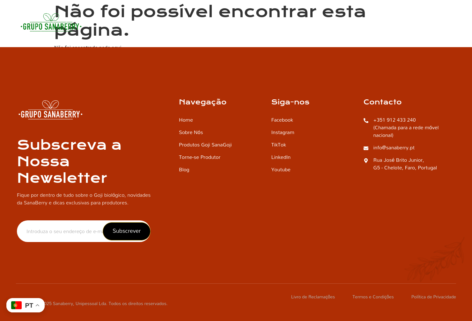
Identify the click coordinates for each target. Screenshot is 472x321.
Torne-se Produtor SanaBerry (274, 22)
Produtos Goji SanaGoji (352, 22)
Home (166, 22)
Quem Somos (206, 22)
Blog (401, 22)
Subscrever (127, 231)
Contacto (434, 22)
